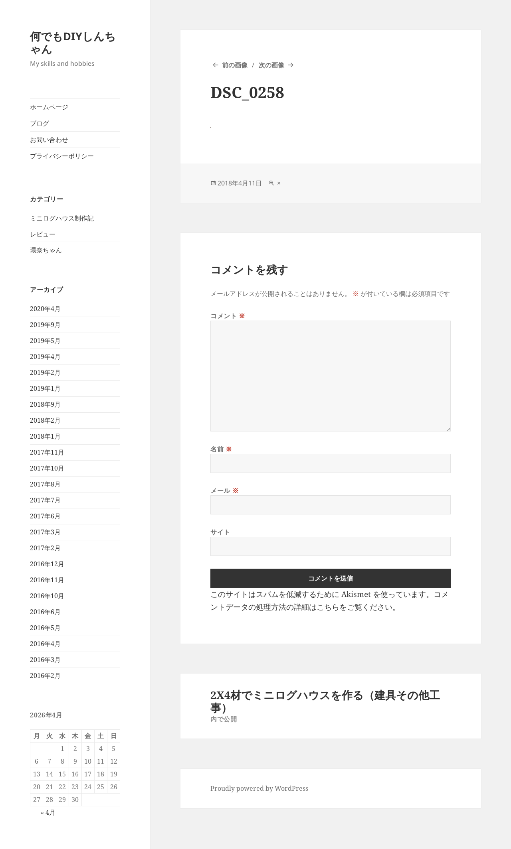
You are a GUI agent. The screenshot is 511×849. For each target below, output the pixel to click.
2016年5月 (45, 627)
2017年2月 (45, 548)
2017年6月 (45, 516)
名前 (221, 449)
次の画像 (271, 65)
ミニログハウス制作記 (62, 218)
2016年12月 (47, 563)
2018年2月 (45, 420)
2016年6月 (45, 611)
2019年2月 (45, 372)
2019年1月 (45, 388)
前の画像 (235, 65)
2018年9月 (45, 404)
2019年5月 (45, 340)
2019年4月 (45, 356)
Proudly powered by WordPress (259, 788)
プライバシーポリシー (62, 156)
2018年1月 (45, 436)
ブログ (39, 123)
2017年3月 (45, 532)
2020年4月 (45, 308)
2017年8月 (45, 484)
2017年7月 (45, 500)
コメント (228, 315)
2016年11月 (47, 579)
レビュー (42, 234)
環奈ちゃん (46, 250)
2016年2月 (45, 675)
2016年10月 (47, 595)
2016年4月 (45, 643)
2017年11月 (47, 452)
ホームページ (49, 106)
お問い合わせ (49, 139)
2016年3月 (45, 659)
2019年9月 (45, 324)
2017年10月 (47, 468)
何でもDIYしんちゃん (73, 42)
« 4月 (48, 812)
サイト (220, 532)
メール (224, 490)
